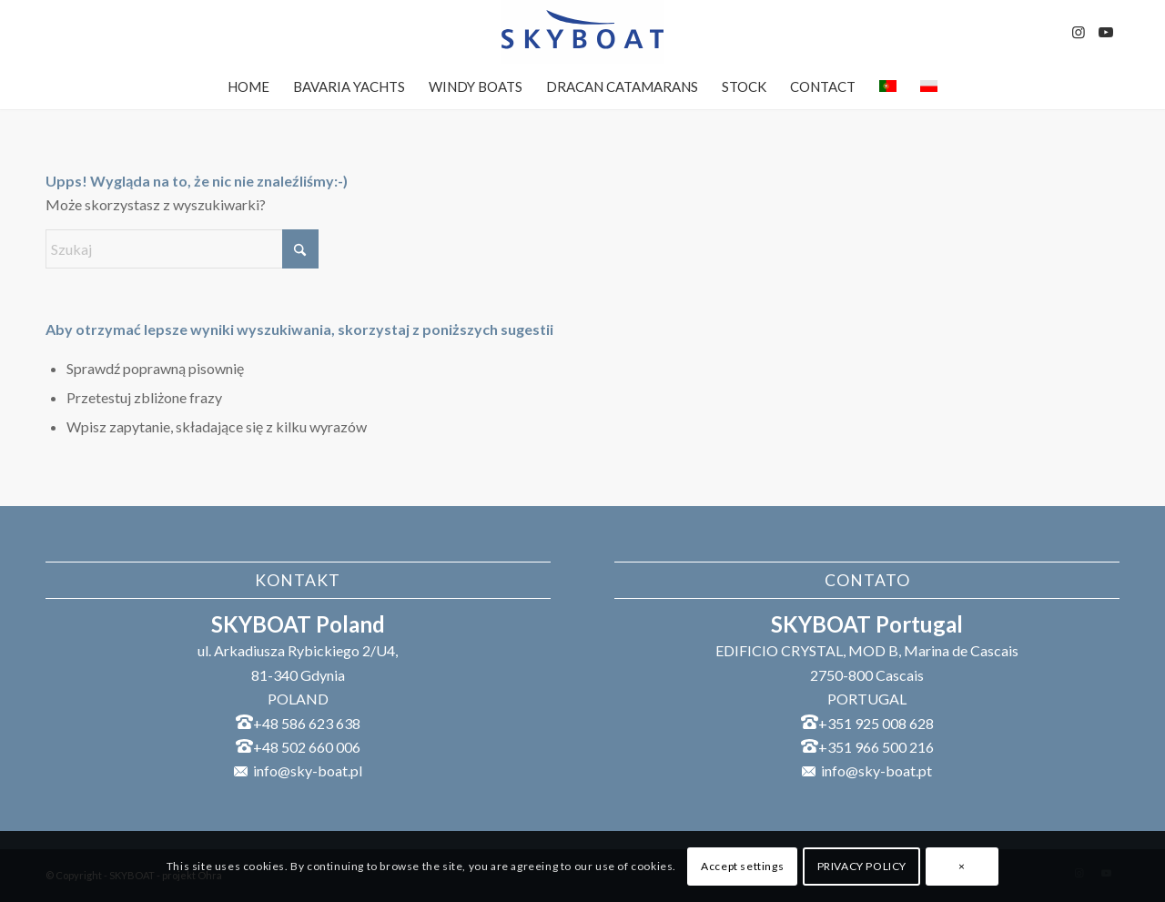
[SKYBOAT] (582, 32)
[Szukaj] (182, 249)
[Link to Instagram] (1078, 32)
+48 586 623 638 (306, 723)
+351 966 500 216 (876, 746)
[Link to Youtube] (1105, 32)
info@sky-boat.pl (307, 770)
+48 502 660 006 (306, 746)
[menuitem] (248, 86)
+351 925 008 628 (876, 723)
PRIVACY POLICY (862, 866)
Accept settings (742, 866)
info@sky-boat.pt (876, 770)
